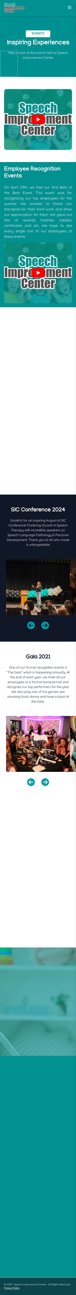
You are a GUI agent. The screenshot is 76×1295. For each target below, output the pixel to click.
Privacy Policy (11, 1288)
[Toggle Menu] (69, 7)
